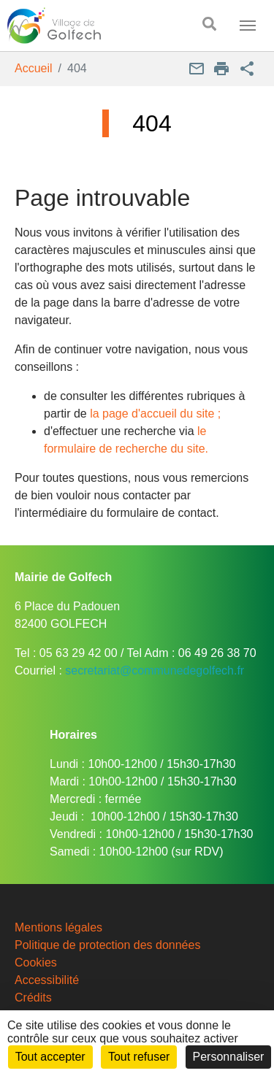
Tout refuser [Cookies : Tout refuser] (139, 1056)
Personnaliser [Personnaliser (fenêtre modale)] (229, 1056)
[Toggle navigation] (248, 25)
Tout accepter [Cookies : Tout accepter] (50, 1056)
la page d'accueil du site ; (155, 413)
